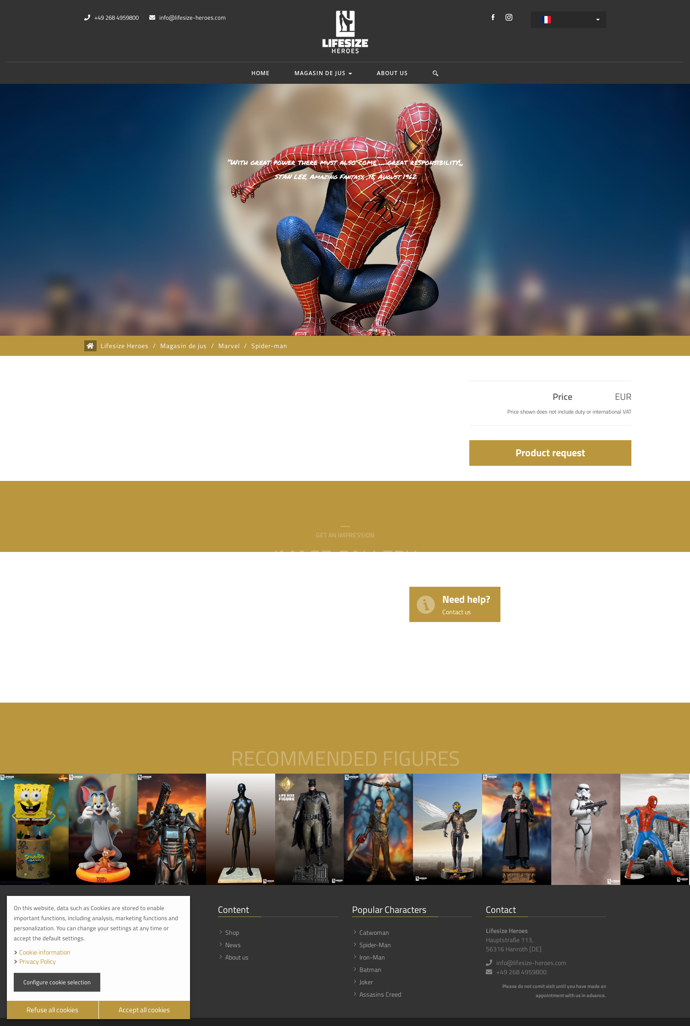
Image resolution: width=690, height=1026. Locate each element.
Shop (232, 932)
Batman (370, 969)
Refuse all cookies (52, 1009)
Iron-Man (372, 957)
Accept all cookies (144, 1009)
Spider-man (269, 345)
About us (392, 73)
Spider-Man (375, 945)
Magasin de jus (323, 73)
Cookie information (45, 952)
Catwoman (374, 932)
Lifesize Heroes (125, 345)
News (233, 945)
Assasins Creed (380, 994)
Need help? (466, 604)
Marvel (229, 345)
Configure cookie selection (57, 982)
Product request (550, 452)
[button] (435, 73)
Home (260, 73)
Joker (366, 982)
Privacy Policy (37, 961)
